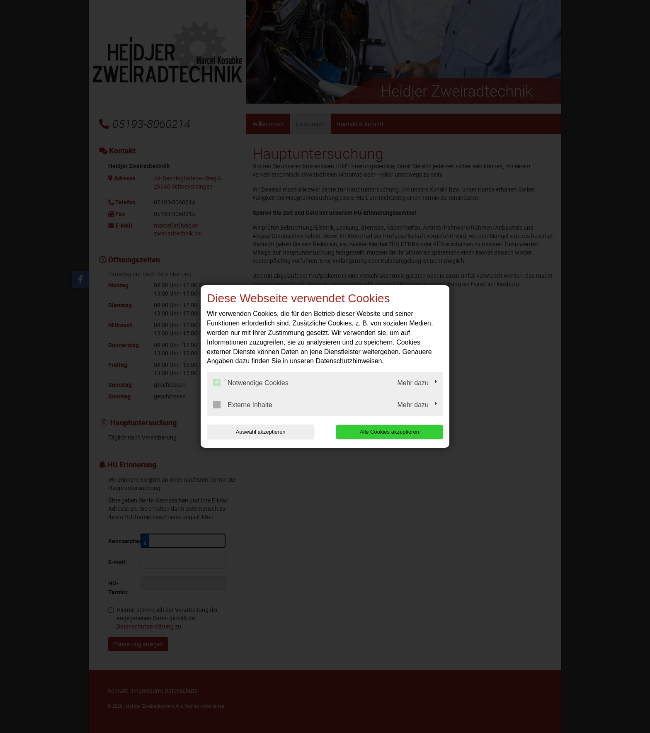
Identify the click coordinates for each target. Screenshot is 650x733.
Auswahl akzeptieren (260, 432)
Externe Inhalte (242, 404)
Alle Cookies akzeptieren (390, 432)
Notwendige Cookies (251, 382)
